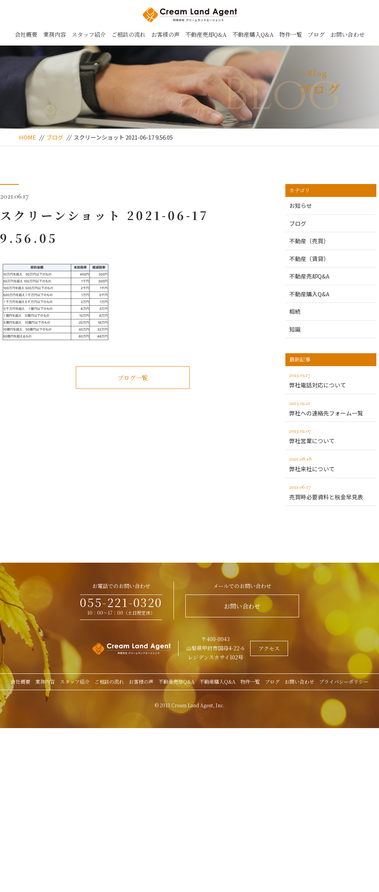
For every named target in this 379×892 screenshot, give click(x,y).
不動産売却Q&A (206, 34)
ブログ (316, 34)
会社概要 (26, 34)
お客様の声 (165, 34)
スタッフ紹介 (89, 34)
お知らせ (300, 205)
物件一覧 (290, 34)
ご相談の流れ (128, 34)
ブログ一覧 (132, 377)
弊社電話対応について (331, 379)
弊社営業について (331, 435)
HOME (27, 137)
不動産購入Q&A (253, 34)
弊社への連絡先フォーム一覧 (331, 407)
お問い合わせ (347, 34)
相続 (295, 311)
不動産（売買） (309, 241)
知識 (295, 329)
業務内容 (54, 34)
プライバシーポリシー (343, 681)
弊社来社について (331, 463)
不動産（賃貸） (309, 259)
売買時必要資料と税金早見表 (331, 491)
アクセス (269, 648)
